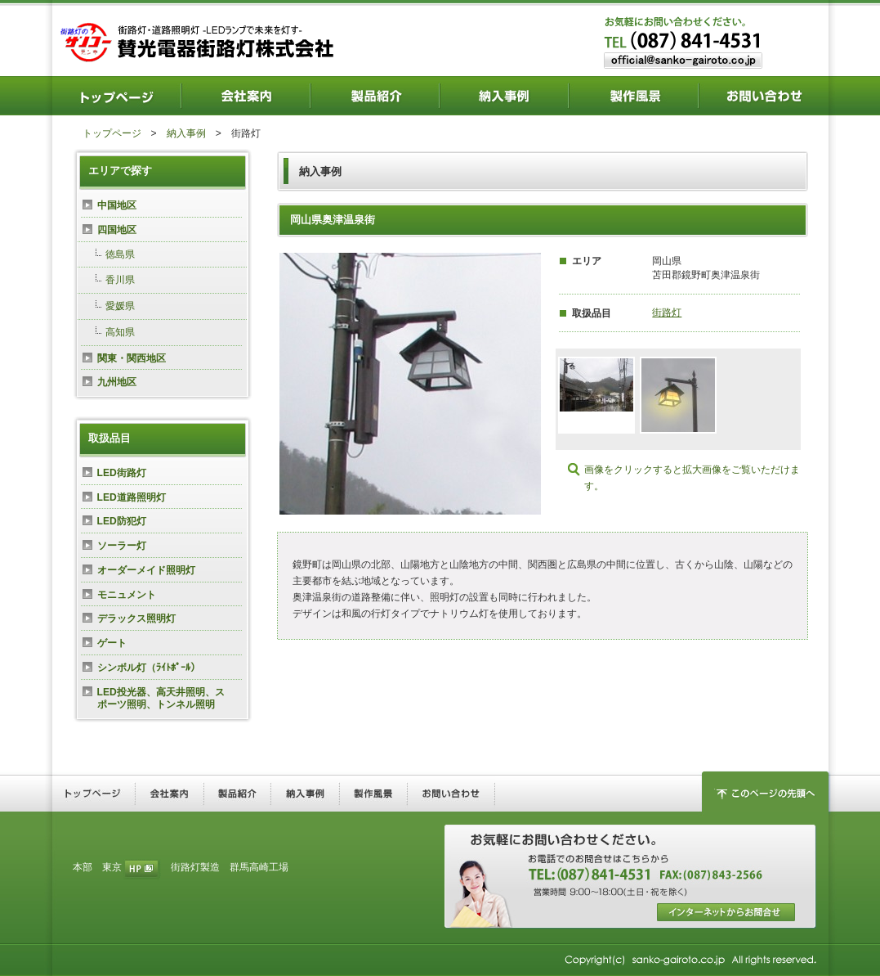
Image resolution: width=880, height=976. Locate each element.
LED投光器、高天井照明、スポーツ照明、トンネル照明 (161, 698)
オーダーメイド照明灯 (146, 570)
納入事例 (186, 133)
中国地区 (116, 205)
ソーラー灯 (121, 545)
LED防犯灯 (121, 521)
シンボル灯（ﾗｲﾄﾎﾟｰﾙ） (148, 667)
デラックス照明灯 (136, 618)
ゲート (112, 643)
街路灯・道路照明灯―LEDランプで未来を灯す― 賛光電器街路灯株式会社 (200, 40)
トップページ (112, 133)
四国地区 (116, 230)
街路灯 (666, 312)
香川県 (120, 280)
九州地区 (116, 382)
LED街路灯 (121, 473)
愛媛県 (120, 306)
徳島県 (120, 254)
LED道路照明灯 (131, 497)
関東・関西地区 (131, 358)
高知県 (120, 332)
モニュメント (126, 594)
